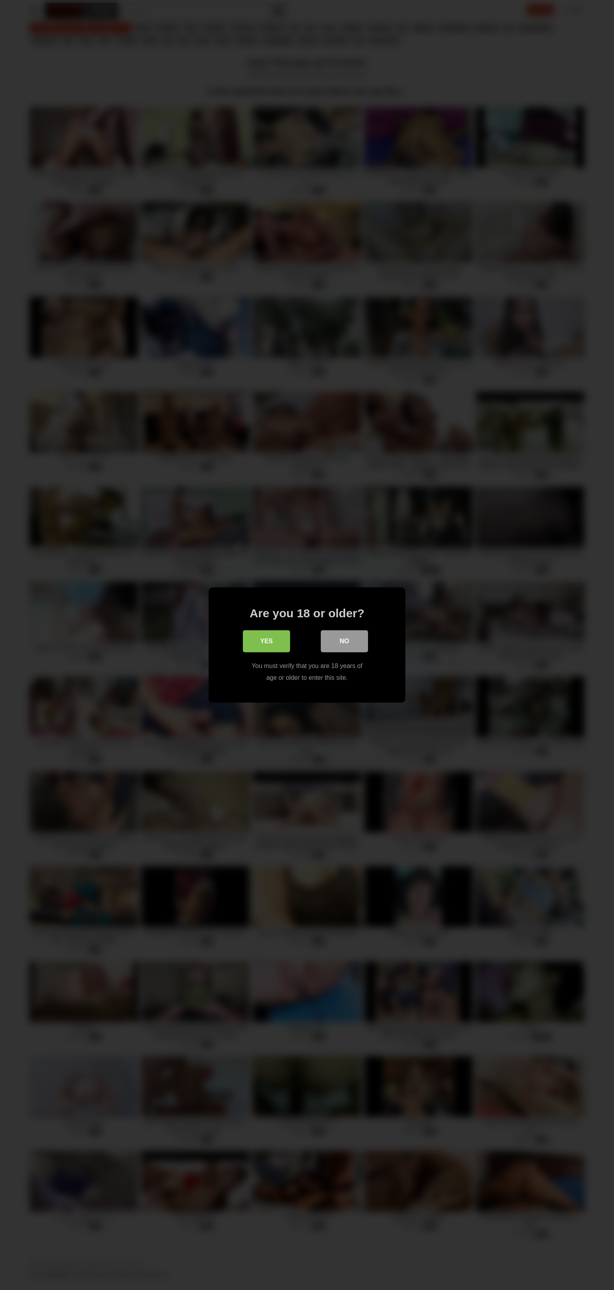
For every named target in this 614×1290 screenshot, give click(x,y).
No (344, 641)
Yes (266, 641)
